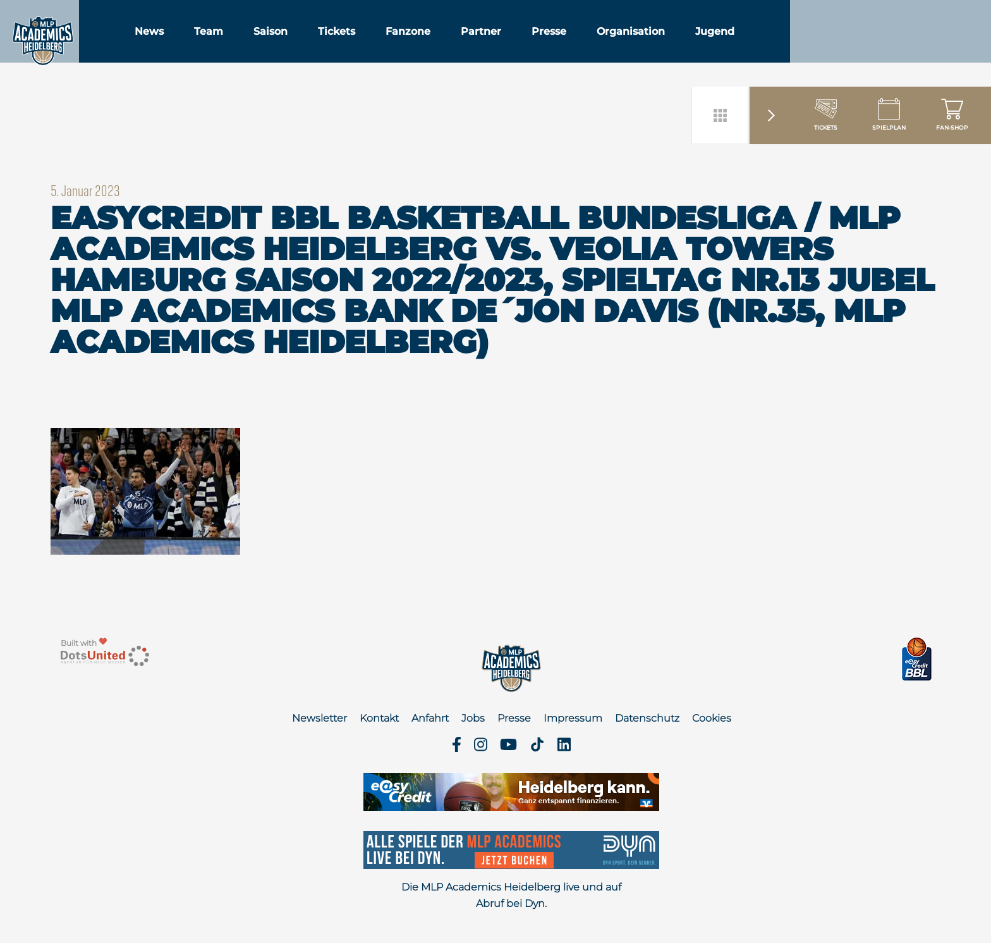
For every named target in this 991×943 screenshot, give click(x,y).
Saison (324, 43)
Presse (602, 43)
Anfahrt (430, 718)
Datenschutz (647, 718)
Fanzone (461, 43)
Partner (534, 43)
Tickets (390, 43)
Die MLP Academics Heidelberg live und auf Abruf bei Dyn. (511, 895)
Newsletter (319, 718)
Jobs (473, 718)
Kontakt (379, 718)
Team (262, 43)
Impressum (573, 718)
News (202, 43)
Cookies (711, 718)
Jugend (768, 43)
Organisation (684, 43)
